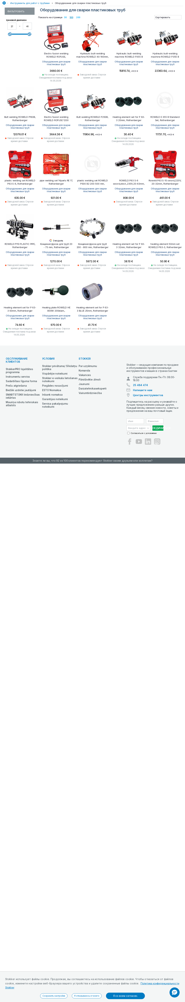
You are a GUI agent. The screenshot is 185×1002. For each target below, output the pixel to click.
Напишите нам (142, 428)
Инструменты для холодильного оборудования (18, 129)
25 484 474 (140, 423)
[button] (175, 992)
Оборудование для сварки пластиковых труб (80, 38)
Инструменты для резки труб (18, 77)
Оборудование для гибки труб (19, 121)
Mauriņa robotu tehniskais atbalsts (22, 439)
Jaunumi (84, 419)
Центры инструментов (148, 433)
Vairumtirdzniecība (90, 428)
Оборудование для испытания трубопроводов (19, 112)
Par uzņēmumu (88, 401)
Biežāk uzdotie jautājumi (21, 425)
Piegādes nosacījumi (55, 420)
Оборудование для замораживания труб (19, 161)
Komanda (84, 405)
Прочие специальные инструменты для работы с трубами (18, 140)
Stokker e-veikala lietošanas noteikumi (59, 415)
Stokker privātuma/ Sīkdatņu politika (59, 403)
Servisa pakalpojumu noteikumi (55, 440)
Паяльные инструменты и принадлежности (17, 61)
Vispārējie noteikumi (54, 408)
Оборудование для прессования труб (19, 83)
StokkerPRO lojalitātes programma (19, 406)
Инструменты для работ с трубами (30, 38)
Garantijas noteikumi (55, 434)
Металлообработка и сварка (125, 31)
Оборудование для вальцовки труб (19, 104)
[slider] (10, 199)
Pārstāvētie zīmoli (89, 414)
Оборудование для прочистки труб (19, 70)
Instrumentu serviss (18, 411)
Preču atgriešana (16, 420)
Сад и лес (41, 31)
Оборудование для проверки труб (19, 97)
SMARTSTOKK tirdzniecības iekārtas (23, 431)
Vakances (85, 410)
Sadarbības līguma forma (21, 416)
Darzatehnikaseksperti (93, 423)
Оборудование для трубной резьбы (19, 90)
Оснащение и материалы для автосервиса (77, 31)
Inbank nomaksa (52, 429)
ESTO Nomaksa (51, 425)
